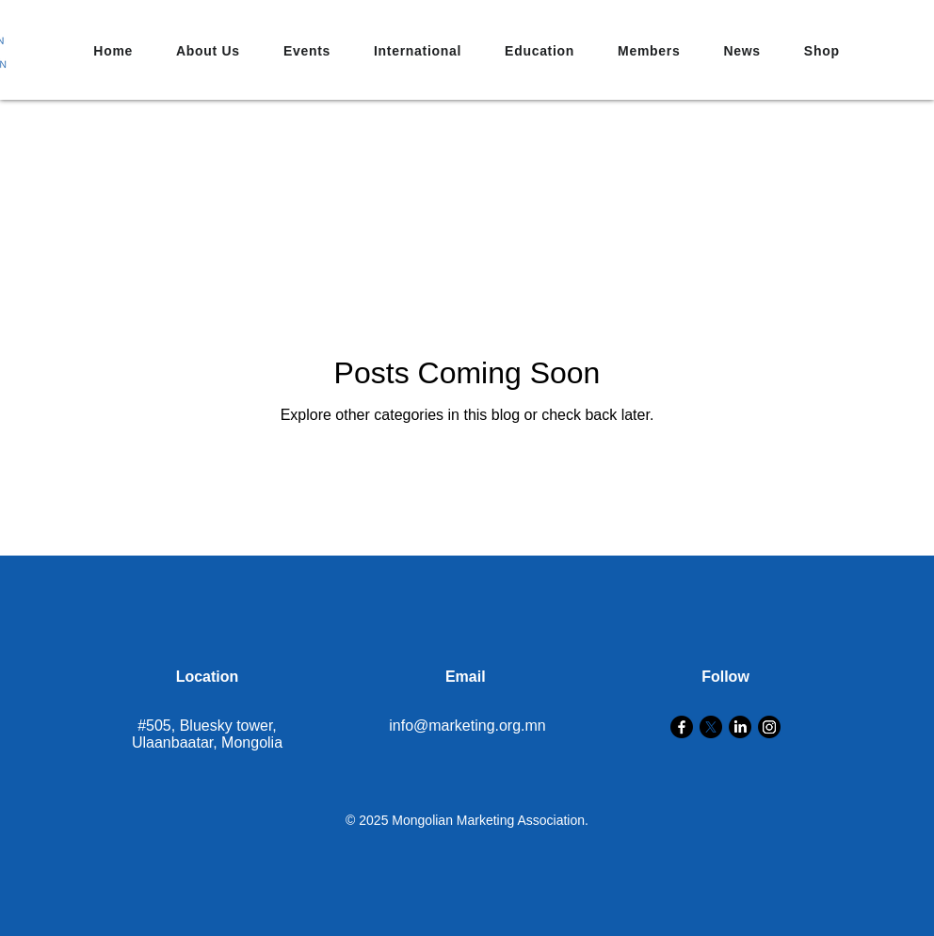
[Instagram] (769, 727)
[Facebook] (681, 727)
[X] (711, 727)
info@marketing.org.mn (467, 726)
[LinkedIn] (740, 727)
